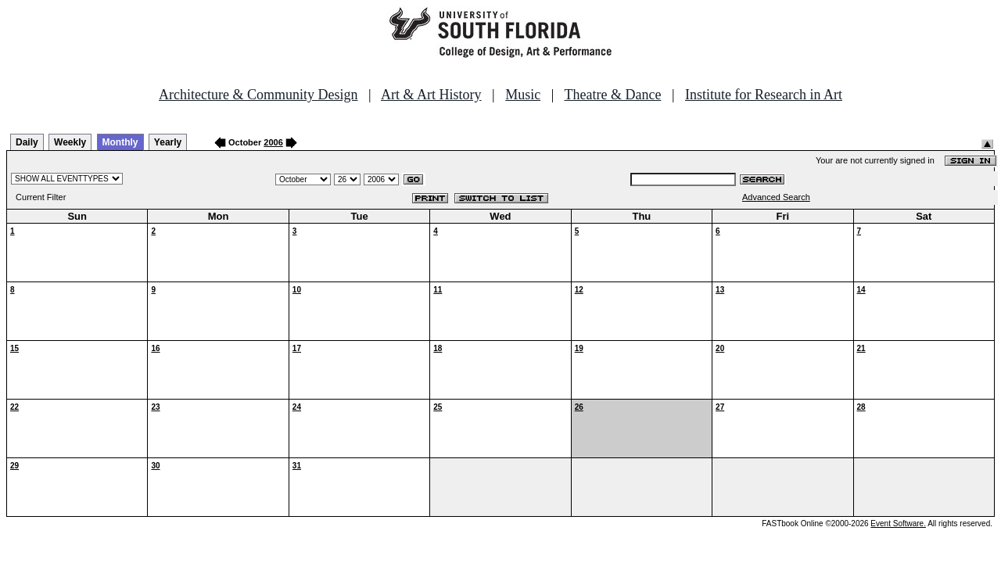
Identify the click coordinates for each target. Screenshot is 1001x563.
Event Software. (898, 523)
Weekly (70, 142)
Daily (27, 142)
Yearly (167, 142)
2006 (273, 142)
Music (522, 94)
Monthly (120, 142)
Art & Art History (431, 94)
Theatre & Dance (612, 94)
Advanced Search (776, 197)
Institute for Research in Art (763, 94)
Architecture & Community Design (258, 94)
